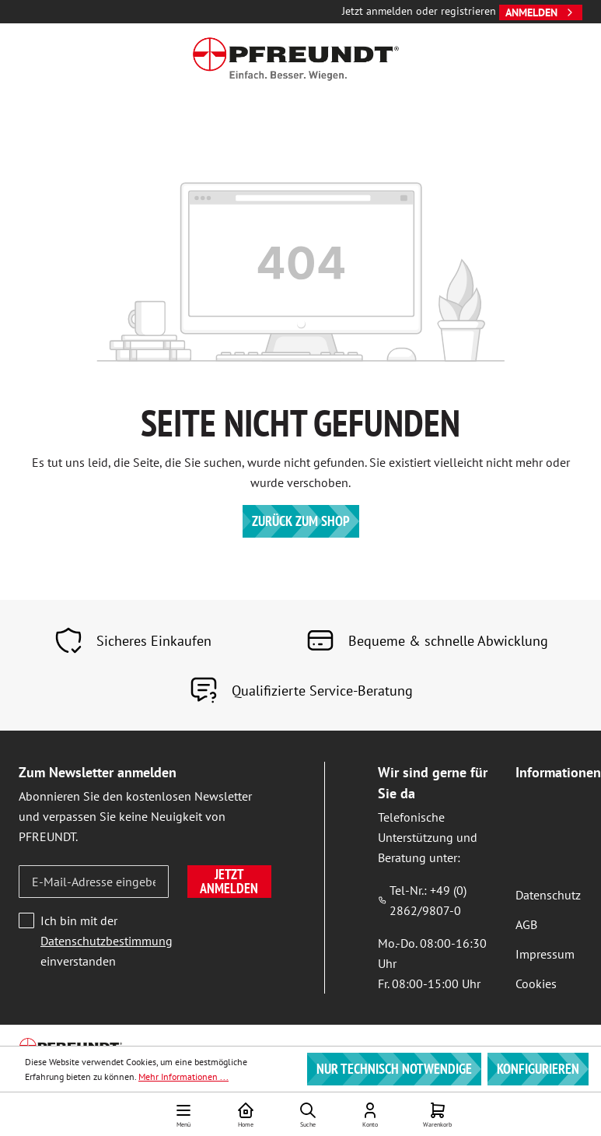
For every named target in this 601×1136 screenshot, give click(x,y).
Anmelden (540, 12)
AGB (526, 924)
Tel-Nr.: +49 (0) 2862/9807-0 (422, 900)
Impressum (545, 954)
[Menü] (183, 1114)
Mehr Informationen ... (183, 1076)
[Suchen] (307, 1114)
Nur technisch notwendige (394, 1069)
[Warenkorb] (437, 1114)
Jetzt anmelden (229, 881)
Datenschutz (548, 895)
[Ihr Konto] (370, 1114)
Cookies (536, 983)
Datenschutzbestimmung (106, 940)
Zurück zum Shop (301, 521)
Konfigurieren (538, 1069)
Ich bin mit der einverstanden (106, 941)
